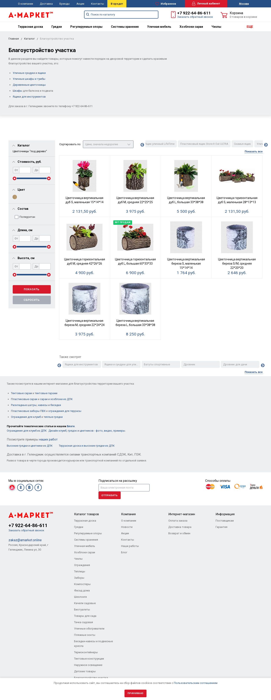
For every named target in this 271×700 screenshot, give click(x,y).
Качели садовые (85, 603)
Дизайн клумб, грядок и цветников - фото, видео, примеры (86, 430)
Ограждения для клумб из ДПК (27, 430)
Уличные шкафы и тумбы (29, 78)
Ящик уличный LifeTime (159, 143)
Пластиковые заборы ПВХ (28, 411)
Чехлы (216, 26)
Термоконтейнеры (86, 652)
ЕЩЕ (250, 26)
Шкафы (17, 90)
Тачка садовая (83, 622)
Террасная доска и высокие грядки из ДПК (87, 445)
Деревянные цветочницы (29, 84)
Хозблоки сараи (191, 26)
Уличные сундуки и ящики (29, 73)
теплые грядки (53, 416)
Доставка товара (179, 527)
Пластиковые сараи (24, 399)
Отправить (109, 495)
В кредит (117, 3)
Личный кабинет (206, 4)
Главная (13, 38)
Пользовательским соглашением (195, 683)
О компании (25, 3)
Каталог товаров (86, 514)
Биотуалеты (82, 609)
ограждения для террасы (64, 411)
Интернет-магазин (181, 514)
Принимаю (135, 693)
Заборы (79, 577)
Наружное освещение (88, 665)
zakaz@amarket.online (25, 540)
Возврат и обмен (179, 533)
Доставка (46, 3)
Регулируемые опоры (86, 26)
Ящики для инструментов (29, 96)
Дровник (189, 364)
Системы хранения (125, 26)
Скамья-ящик (242, 143)
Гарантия (221, 527)
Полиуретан (27, 216)
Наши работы (130, 546)
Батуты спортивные (157, 364)
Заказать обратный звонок (195, 16)
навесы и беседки (49, 405)
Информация (225, 514)
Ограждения (82, 565)
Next (266, 145)
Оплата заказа (177, 520)
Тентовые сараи (21, 393)
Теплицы (79, 571)
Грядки (56, 26)
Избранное (165, 4)
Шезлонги (80, 596)
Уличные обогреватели (89, 628)
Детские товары (85, 671)
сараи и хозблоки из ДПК (56, 399)
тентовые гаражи (46, 393)
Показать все (254, 151)
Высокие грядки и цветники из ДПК (30, 445)
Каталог (29, 38)
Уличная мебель (159, 26)
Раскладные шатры (24, 405)
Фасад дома (82, 590)
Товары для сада (85, 615)
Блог (124, 552)
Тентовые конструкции (89, 658)
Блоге (71, 426)
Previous (142, 145)
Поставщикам (225, 520)
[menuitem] (30, 26)
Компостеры (82, 584)
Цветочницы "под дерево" (30, 151)
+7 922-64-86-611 (194, 13)
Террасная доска (30, 26)
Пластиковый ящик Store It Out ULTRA (204, 143)
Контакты (97, 3)
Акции (80, 3)
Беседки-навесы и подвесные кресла (93, 644)
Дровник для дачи (235, 364)
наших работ (48, 439)
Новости (127, 527)
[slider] (14, 178)
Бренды (64, 3)
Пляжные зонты (84, 634)
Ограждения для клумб (26, 416)
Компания (128, 514)
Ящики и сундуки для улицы (122, 364)
